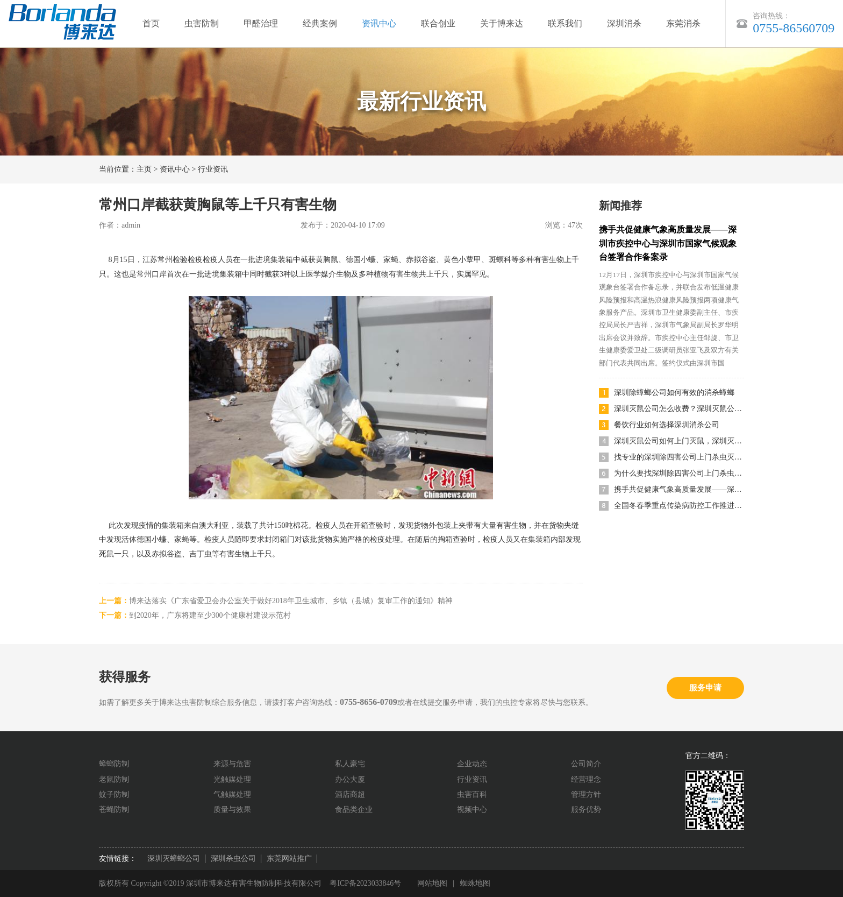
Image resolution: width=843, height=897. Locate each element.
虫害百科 (472, 794)
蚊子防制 (114, 794)
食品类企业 (354, 810)
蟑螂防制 (114, 764)
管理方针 (586, 794)
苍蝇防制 (114, 810)
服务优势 (586, 810)
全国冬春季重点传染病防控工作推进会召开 (679, 506)
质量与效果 (232, 810)
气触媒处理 (232, 794)
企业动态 (472, 764)
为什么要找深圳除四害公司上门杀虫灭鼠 (679, 473)
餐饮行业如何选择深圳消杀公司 (666, 425)
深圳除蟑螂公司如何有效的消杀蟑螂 (674, 393)
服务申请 (705, 687)
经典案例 (320, 23)
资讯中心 (379, 23)
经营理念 (586, 779)
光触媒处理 (232, 779)
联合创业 (438, 23)
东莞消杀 (683, 23)
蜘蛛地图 (476, 883)
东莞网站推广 (289, 858)
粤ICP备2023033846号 (366, 883)
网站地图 (433, 883)
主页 (144, 169)
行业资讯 (213, 169)
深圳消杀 (624, 23)
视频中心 (472, 810)
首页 (151, 23)
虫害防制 (201, 23)
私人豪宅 (350, 764)
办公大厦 (350, 779)
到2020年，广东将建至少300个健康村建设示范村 (210, 615)
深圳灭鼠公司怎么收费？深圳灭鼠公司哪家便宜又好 (679, 409)
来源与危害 (232, 764)
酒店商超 (350, 794)
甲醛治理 (261, 23)
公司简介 (586, 764)
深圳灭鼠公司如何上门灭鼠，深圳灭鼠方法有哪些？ (679, 441)
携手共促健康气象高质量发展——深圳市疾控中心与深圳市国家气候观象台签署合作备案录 (668, 243)
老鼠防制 (114, 779)
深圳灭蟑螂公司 (173, 858)
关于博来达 (501, 23)
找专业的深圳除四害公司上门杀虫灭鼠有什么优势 (679, 457)
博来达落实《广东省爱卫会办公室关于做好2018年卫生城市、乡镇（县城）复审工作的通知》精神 (291, 601)
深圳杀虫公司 (233, 858)
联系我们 (565, 23)
